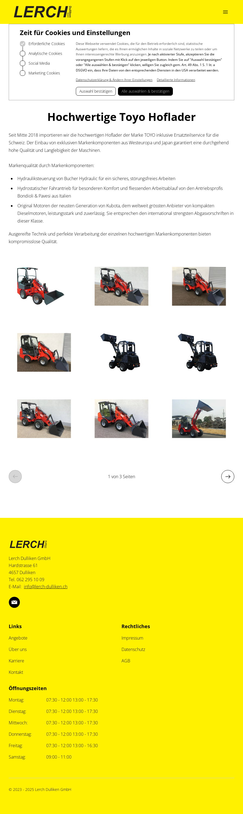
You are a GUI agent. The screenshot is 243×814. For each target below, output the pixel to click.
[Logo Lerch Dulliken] (42, 12)
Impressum (132, 638)
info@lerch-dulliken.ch (45, 587)
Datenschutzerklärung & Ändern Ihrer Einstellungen (114, 79)
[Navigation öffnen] (225, 12)
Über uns (18, 649)
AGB (126, 661)
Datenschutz (133, 649)
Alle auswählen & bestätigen (145, 91)
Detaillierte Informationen (176, 79)
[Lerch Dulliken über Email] (14, 602)
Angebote (18, 638)
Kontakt (16, 672)
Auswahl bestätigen (95, 91)
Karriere (16, 661)
